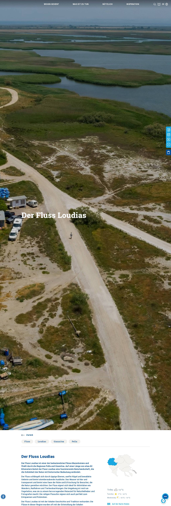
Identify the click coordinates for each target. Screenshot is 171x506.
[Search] (155, 4)
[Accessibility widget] (3, 496)
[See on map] (159, 4)
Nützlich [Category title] (108, 4)
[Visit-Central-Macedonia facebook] (169, 130)
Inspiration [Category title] (133, 4)
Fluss (27, 441)
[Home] (16, 4)
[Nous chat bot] (164, 498)
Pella (74, 441)
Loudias (42, 441)
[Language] (165, 4)
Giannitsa (59, 441)
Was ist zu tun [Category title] (81, 4)
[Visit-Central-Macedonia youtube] (169, 144)
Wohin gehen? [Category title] (51, 4)
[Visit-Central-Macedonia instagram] (169, 135)
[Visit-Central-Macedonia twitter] (169, 139)
